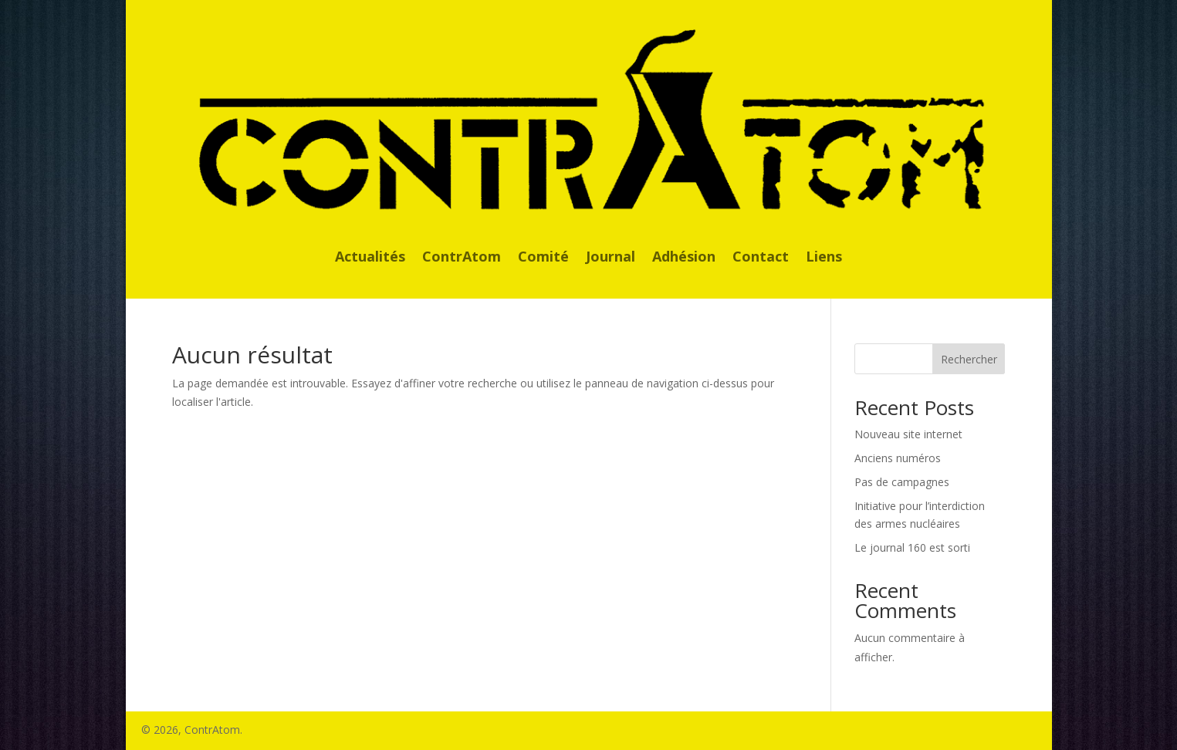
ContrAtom (461, 258)
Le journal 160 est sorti (912, 547)
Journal (610, 258)
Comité (543, 258)
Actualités (370, 258)
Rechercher (969, 359)
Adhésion (683, 258)
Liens (824, 258)
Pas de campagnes (901, 482)
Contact (760, 258)
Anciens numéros (897, 458)
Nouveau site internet (908, 434)
